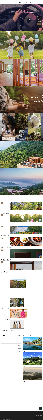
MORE (41, 277)
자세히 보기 (39, 23)
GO (41, 418)
